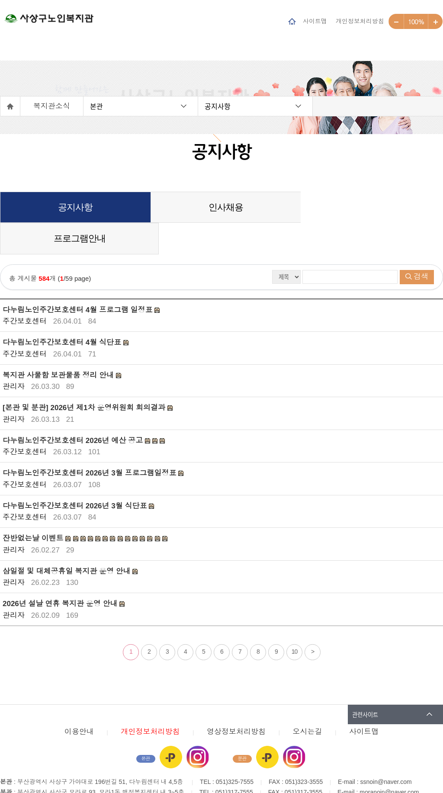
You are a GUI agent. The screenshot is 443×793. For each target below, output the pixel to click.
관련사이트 (365, 683)
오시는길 (307, 701)
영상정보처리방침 (236, 701)
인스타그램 (197, 726)
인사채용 (221, 207)
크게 (435, 21)
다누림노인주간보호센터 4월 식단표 (63, 311)
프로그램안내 (369, 207)
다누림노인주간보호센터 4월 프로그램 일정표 (78, 279)
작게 (396, 21)
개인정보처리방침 (360, 21)
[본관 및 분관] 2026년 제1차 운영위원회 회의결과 (85, 376)
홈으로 (10, 106)
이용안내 (79, 701)
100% (416, 21)
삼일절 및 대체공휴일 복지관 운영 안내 (67, 540)
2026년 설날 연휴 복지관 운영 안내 (61, 572)
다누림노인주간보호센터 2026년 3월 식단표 (76, 475)
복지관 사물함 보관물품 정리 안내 (59, 344)
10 (295, 620)
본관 (96, 106)
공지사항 (218, 106)
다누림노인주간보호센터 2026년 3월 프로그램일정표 (90, 442)
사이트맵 (315, 21)
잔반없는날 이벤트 (34, 507)
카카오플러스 (171, 726)
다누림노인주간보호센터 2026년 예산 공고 (74, 409)
